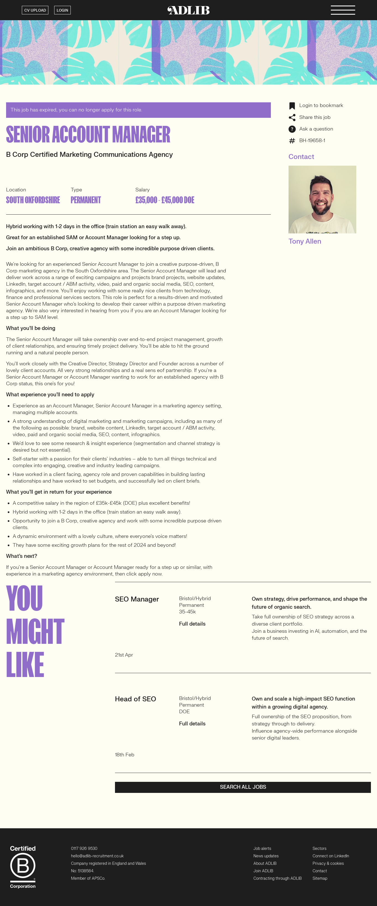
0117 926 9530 (84, 848)
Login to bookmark (316, 105)
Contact (320, 871)
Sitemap (320, 878)
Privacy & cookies (328, 863)
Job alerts (262, 848)
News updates (266, 855)
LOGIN (62, 10)
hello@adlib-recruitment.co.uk (97, 855)
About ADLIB (264, 863)
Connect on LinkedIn (331, 855)
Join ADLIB (263, 871)
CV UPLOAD (35, 10)
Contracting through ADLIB (277, 878)
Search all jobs (243, 787)
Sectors (319, 848)
